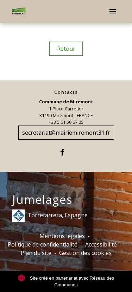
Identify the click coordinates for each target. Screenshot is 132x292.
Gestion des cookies (85, 253)
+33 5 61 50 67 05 (66, 122)
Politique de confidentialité (42, 244)
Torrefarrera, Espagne (50, 215)
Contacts (66, 92)
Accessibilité (101, 244)
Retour (66, 49)
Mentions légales (62, 236)
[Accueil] (19, 11)
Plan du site (36, 253)
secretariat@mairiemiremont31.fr (66, 132)
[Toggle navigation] (112, 11)
